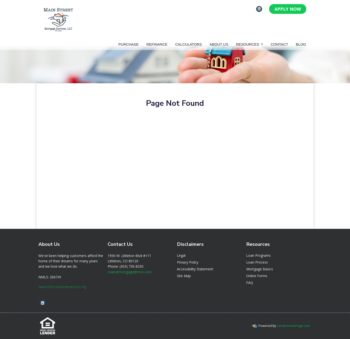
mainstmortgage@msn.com (130, 272)
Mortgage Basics (259, 269)
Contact (279, 44)
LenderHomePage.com (293, 325)
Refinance (156, 44)
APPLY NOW (287, 9)
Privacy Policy (187, 262)
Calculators (188, 44)
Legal (181, 255)
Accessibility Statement (195, 269)
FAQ (249, 282)
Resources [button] (248, 44)
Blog (301, 44)
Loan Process (257, 262)
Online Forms (256, 275)
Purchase (128, 44)
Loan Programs (258, 255)
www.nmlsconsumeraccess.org (62, 286)
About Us (219, 44)
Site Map (184, 275)
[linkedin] (259, 8)
